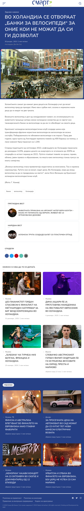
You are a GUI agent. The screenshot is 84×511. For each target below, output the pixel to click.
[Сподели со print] (26, 256)
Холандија (29, 191)
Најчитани (8, 385)
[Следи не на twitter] (76, 498)
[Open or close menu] (4, 3)
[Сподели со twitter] (12, 256)
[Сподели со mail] (21, 256)
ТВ (13, 417)
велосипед (18, 191)
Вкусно (48, 352)
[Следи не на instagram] (80, 498)
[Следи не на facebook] (73, 498)
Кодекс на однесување (44, 501)
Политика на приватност (12, 498)
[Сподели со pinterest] (16, 256)
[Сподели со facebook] (7, 256)
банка (8, 191)
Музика (8, 299)
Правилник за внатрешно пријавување (18, 501)
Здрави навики (12, 12)
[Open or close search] (80, 3)
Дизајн (48, 417)
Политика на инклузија (33, 498)
